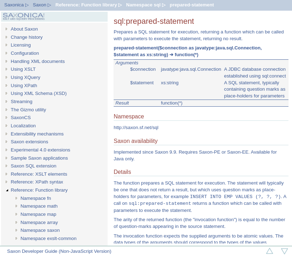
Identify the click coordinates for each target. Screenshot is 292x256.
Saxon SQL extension (33, 166)
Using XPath (24, 85)
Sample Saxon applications (39, 158)
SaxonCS (21, 117)
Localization (23, 125)
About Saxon (24, 29)
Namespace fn (36, 198)
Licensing (21, 45)
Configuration (25, 53)
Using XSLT (23, 69)
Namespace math (39, 206)
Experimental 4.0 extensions (40, 150)
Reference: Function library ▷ (88, 4)
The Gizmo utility (28, 109)
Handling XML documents (38, 61)
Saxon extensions (29, 141)
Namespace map (38, 214)
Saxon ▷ (42, 4)
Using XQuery (25, 77)
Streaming (21, 101)
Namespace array (39, 222)
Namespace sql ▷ (146, 4)
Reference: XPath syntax (37, 182)
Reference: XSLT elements (39, 174)
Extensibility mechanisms (37, 134)
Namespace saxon (40, 230)
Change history (27, 37)
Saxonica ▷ (16, 4)
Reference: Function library (39, 190)
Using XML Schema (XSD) (38, 93)
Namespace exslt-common (49, 238)
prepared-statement (192, 4)
